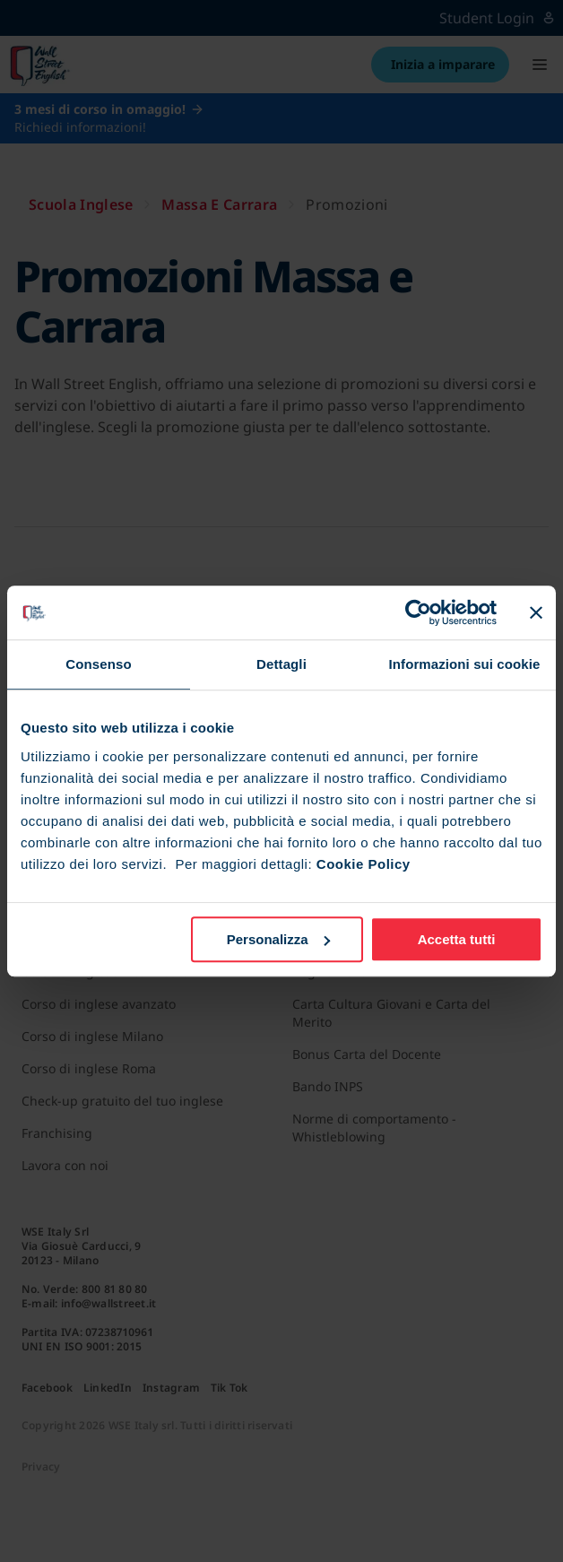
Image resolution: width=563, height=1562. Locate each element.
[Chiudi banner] (536, 612)
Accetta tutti (457, 939)
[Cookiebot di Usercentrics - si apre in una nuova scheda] (418, 612)
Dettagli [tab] (281, 664)
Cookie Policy (363, 864)
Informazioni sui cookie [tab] (465, 664)
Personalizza (278, 939)
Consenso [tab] (98, 664)
